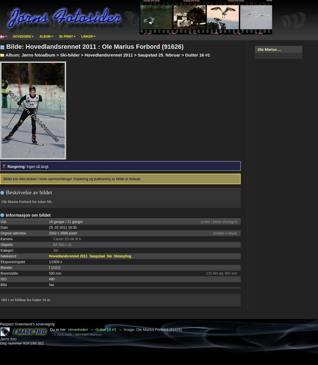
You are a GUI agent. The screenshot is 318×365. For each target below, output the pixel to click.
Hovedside (22, 36)
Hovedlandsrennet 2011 (68, 256)
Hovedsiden (78, 329)
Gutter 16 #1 (105, 329)
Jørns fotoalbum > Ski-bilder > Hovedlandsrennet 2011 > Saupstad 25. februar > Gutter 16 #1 (115, 55)
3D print (66, 36)
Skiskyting (122, 256)
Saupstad (97, 256)
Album (45, 36)
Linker (87, 36)
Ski (109, 256)
